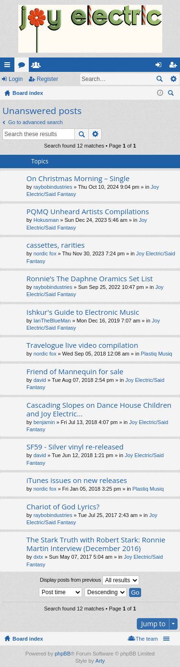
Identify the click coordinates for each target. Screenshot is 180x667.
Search (159, 79)
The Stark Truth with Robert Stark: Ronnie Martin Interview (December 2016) (95, 544)
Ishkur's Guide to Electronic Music (82, 312)
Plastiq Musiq (156, 353)
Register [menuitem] (175, 66)
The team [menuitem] (147, 639)
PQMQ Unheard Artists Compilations (87, 211)
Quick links (9, 66)
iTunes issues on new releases (76, 480)
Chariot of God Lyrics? (62, 506)
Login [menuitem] (161, 66)
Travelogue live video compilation (82, 345)
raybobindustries (53, 187)
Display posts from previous (89, 580)
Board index (27, 639)
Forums (23, 66)
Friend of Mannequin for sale (74, 371)
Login (16, 79)
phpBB (63, 653)
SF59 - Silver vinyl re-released (74, 446)
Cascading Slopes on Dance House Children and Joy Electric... (98, 409)
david (40, 380)
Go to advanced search (35, 122)
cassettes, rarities (55, 245)
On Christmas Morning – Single (78, 178)
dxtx (38, 557)
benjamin (44, 422)
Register (47, 79)
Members (38, 66)
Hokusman (46, 220)
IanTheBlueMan (52, 320)
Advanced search (173, 79)
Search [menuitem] (172, 94)
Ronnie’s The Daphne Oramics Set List (89, 278)
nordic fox (45, 253)
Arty (100, 661)
